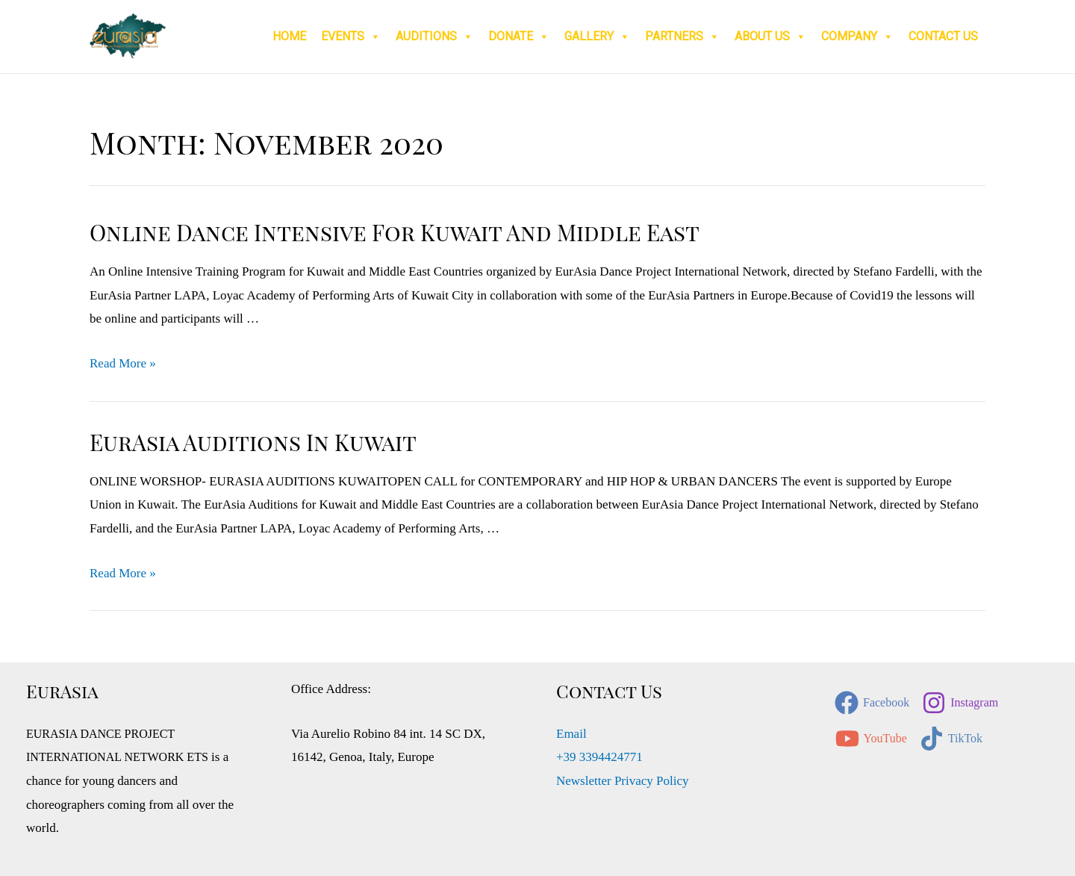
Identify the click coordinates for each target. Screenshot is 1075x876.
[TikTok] (951, 739)
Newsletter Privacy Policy (622, 781)
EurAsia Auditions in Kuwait (253, 442)
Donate (518, 36)
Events (351, 36)
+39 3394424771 (599, 757)
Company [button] (857, 36)
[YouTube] (871, 739)
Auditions (434, 36)
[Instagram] (960, 703)
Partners (682, 36)
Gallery (597, 36)
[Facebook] (872, 703)
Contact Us (943, 36)
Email (571, 734)
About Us (770, 36)
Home (289, 36)
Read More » (123, 363)
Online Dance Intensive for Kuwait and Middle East (394, 232)
